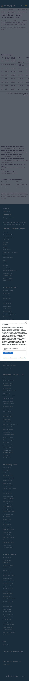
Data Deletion (6, 358)
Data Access (14, 358)
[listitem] (14, 349)
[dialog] (14, 340)
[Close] (26, 323)
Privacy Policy (22, 358)
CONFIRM (8, 352)
